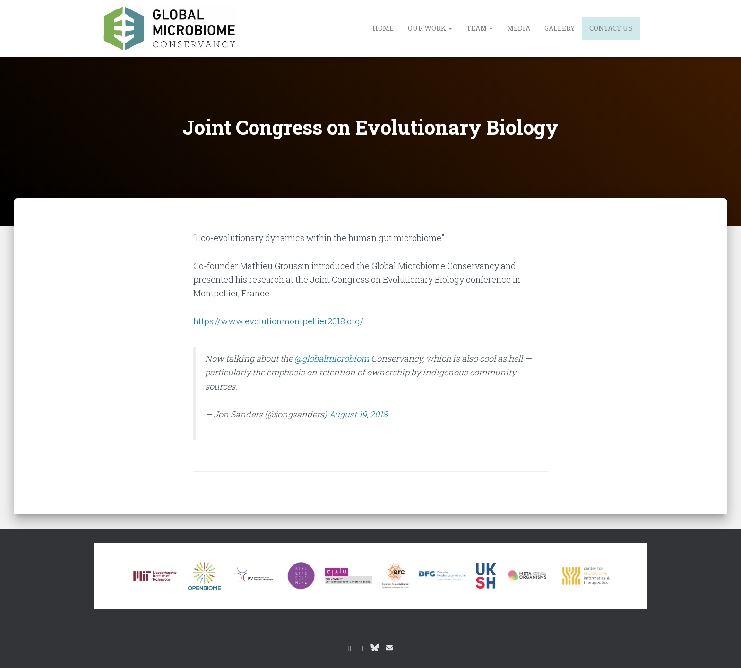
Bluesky (374, 646)
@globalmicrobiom (331, 358)
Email (389, 648)
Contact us (611, 28)
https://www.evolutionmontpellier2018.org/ (278, 321)
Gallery (559, 28)
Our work (430, 28)
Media (518, 28)
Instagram (350, 648)
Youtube (362, 648)
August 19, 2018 (358, 414)
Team (479, 28)
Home (383, 28)
